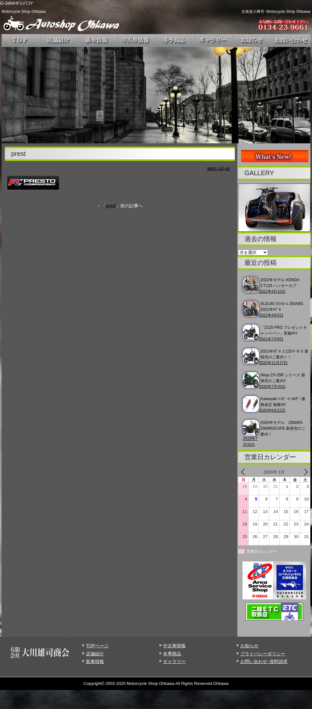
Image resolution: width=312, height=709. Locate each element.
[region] (156, 95)
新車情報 (95, 661)
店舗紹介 (95, 653)
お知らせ (249, 645)
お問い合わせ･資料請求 (264, 661)
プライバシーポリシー (262, 653)
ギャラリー (174, 661)
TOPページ (97, 645)
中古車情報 (174, 645)
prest (111, 205)
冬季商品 (172, 653)
